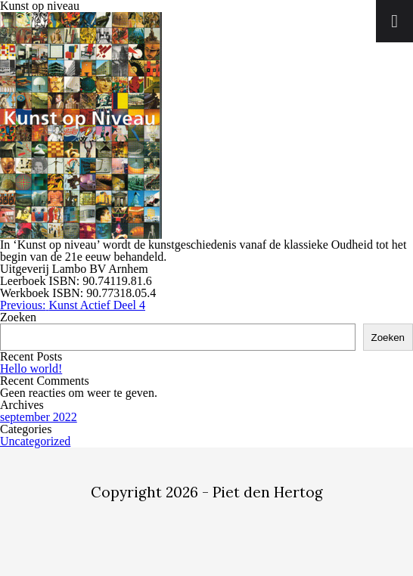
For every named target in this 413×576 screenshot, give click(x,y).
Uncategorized (35, 441)
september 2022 (38, 416)
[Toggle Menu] (394, 21)
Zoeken (18, 317)
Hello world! (31, 368)
